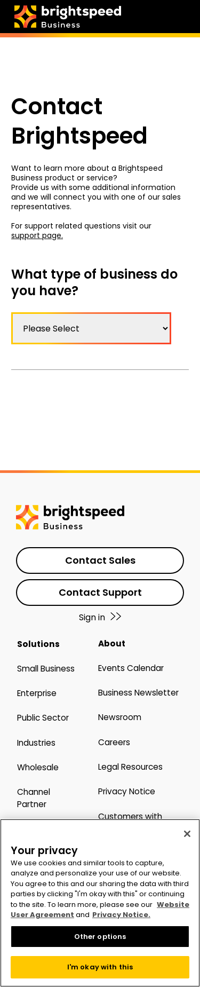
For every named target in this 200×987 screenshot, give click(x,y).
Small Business (46, 668)
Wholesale (38, 767)
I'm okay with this (100, 967)
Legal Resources (130, 766)
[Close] (187, 834)
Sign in (100, 617)
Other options (100, 936)
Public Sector (43, 717)
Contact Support (100, 592)
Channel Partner (33, 797)
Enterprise (37, 693)
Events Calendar (131, 668)
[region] (100, 903)
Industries (36, 742)
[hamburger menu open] (189, 14)
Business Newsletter (138, 692)
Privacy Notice (126, 791)
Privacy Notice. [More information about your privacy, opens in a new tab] (121, 915)
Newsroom (119, 717)
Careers (114, 742)
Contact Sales (100, 560)
